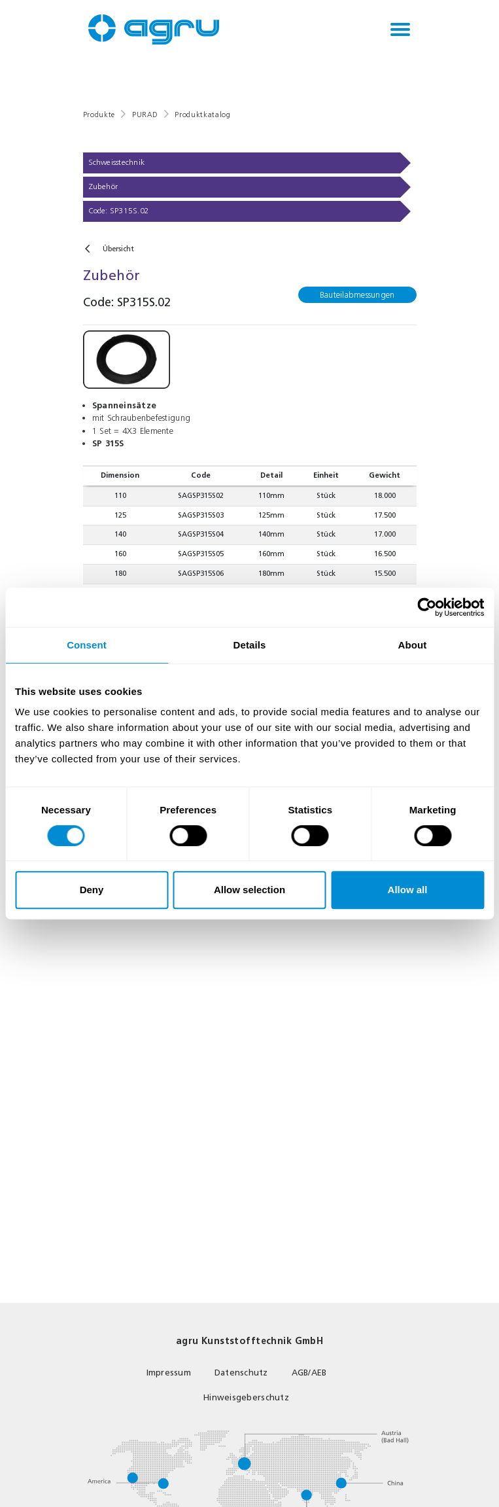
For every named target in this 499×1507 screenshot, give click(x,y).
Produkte (99, 115)
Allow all (408, 889)
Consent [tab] (87, 644)
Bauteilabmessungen (357, 295)
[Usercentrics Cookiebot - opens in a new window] (427, 607)
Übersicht (118, 249)
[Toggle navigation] (400, 29)
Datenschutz (241, 1372)
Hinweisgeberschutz (246, 1397)
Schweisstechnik (116, 162)
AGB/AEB (309, 1372)
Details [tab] (249, 644)
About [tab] (412, 644)
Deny (92, 889)
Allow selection (249, 889)
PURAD (145, 115)
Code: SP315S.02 (119, 210)
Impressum (168, 1372)
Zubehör (103, 186)
